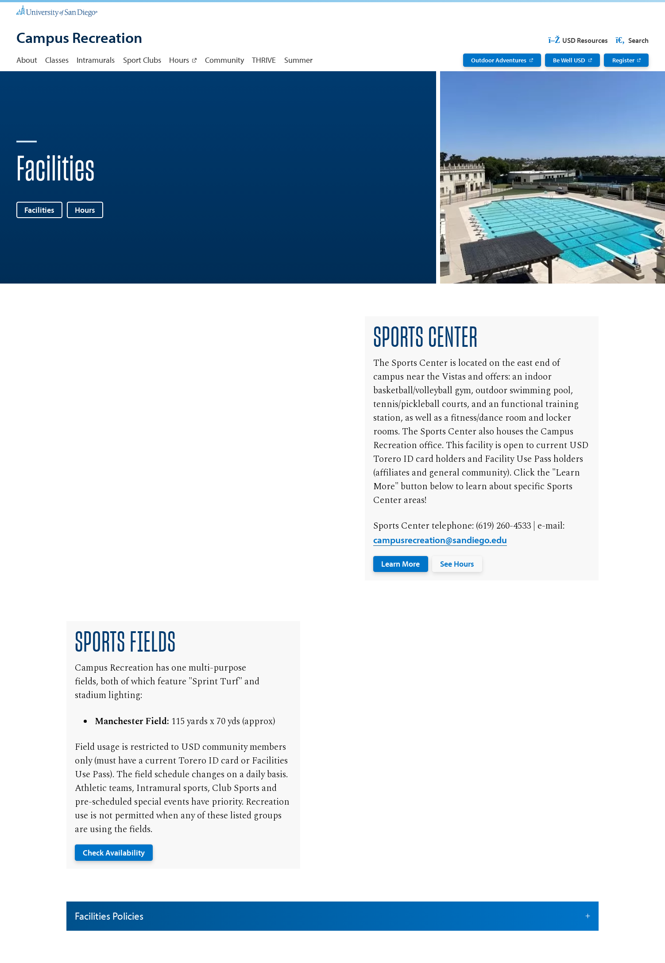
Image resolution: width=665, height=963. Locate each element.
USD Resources (578, 40)
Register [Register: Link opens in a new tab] (623, 60)
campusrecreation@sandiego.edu (440, 539)
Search (631, 40)
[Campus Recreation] (79, 38)
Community (224, 59)
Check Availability (114, 852)
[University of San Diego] (57, 10)
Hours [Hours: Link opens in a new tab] (179, 59)
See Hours (457, 563)
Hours (85, 209)
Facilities (39, 209)
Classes (57, 59)
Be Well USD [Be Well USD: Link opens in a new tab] (569, 60)
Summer (298, 59)
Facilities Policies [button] (333, 915)
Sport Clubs (142, 59)
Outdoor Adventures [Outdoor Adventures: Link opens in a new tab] (498, 60)
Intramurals (96, 59)
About (26, 59)
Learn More (400, 563)
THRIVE (264, 59)
